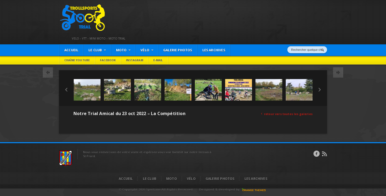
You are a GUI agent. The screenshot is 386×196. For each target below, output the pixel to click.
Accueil (126, 178)
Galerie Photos (220, 178)
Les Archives (255, 178)
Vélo (191, 178)
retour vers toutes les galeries (287, 113)
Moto (171, 178)
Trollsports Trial (71, 5)
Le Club (149, 178)
